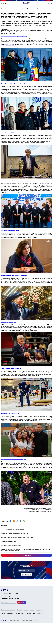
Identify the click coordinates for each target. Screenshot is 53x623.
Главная (2, 8)
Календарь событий (19, 613)
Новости (7, 8)
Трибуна (7, 616)
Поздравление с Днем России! (9, 541)
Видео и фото (10, 613)
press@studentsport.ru (15, 620)
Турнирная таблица (30, 613)
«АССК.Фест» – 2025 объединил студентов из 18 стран (15, 533)
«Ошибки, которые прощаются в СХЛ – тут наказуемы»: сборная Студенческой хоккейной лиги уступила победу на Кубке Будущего (25, 550)
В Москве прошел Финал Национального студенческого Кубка (17, 537)
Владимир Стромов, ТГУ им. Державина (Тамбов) (14, 36)
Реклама (26, 609)
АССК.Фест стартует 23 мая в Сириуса (10, 545)
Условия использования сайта (8, 609)
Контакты (38, 609)
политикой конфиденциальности (12, 605)
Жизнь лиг (39, 613)
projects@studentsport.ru (27, 620)
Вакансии (32, 609)
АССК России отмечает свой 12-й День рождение (13, 529)
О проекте (19, 609)
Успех (2, 616)
